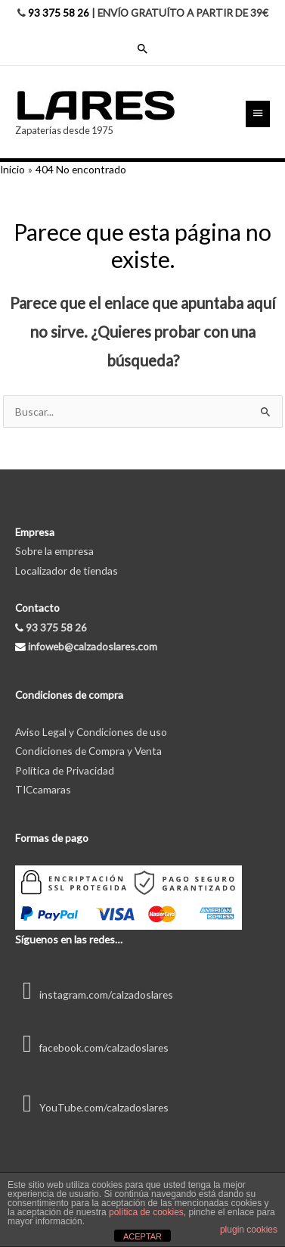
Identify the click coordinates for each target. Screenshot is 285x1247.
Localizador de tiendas (66, 570)
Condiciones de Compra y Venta (88, 750)
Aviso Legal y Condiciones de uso (91, 731)
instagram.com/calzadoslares (94, 994)
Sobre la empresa (54, 550)
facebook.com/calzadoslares (92, 1047)
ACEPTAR (142, 1236)
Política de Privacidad (64, 770)
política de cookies (146, 1212)
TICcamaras (43, 789)
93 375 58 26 (58, 12)
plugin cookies (248, 1229)
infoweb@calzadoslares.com (92, 646)
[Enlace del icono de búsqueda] (143, 48)
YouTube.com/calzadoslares (92, 1107)
